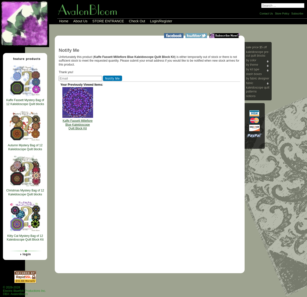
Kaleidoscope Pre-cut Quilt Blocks (257, 54)
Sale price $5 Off (256, 47)
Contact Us (266, 13)
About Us (80, 21)
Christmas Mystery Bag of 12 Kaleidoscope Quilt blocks (25, 192)
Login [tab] (25, 254)
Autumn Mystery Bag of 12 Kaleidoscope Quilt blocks (25, 147)
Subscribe (297, 13)
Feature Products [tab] (25, 59)
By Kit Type (252, 69)
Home (63, 21)
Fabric (249, 83)
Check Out (137, 21)
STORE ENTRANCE (108, 21)
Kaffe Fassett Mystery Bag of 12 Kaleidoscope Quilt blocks (25, 102)
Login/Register (161, 21)
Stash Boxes (254, 74)
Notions (251, 96)
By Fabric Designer (257, 78)
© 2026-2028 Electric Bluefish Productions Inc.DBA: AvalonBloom (24, 291)
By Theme (252, 65)
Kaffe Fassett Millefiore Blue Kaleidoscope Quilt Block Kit (78, 124)
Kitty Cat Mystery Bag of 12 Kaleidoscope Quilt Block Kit (25, 238)
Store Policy (282, 13)
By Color (251, 60)
